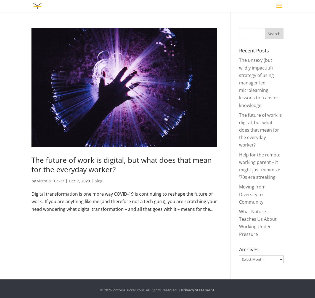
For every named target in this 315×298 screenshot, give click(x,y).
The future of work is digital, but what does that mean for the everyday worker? (121, 164)
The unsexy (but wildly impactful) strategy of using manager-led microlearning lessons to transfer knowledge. (258, 82)
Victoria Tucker (50, 180)
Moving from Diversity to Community (252, 194)
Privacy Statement (198, 290)
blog (98, 180)
